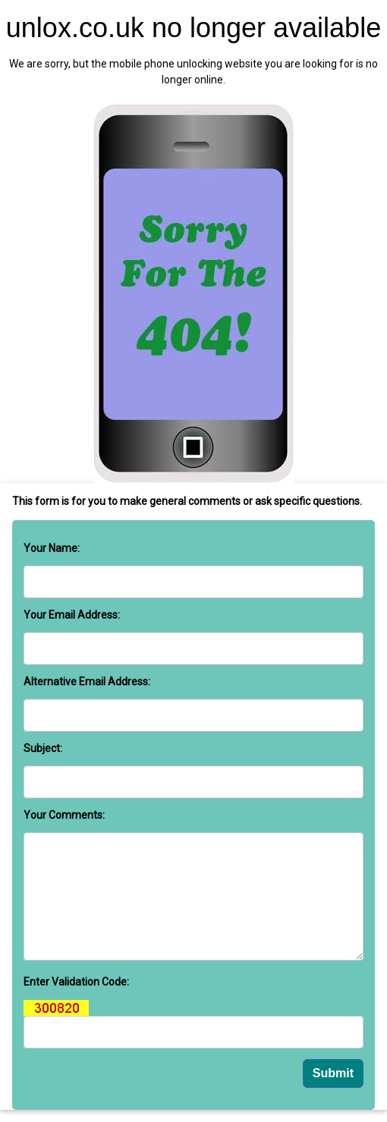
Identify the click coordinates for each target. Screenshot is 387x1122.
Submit (333, 1073)
